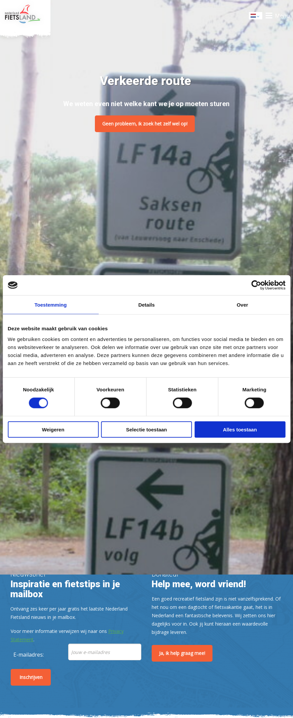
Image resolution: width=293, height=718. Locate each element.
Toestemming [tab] (50, 305)
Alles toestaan (240, 429)
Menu (282, 15)
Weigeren (53, 429)
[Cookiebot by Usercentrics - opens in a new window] (256, 285)
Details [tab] (146, 305)
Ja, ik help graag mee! (182, 653)
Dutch (256, 16)
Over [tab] (242, 305)
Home (25, 15)
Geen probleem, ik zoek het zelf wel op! (144, 123)
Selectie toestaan (146, 429)
